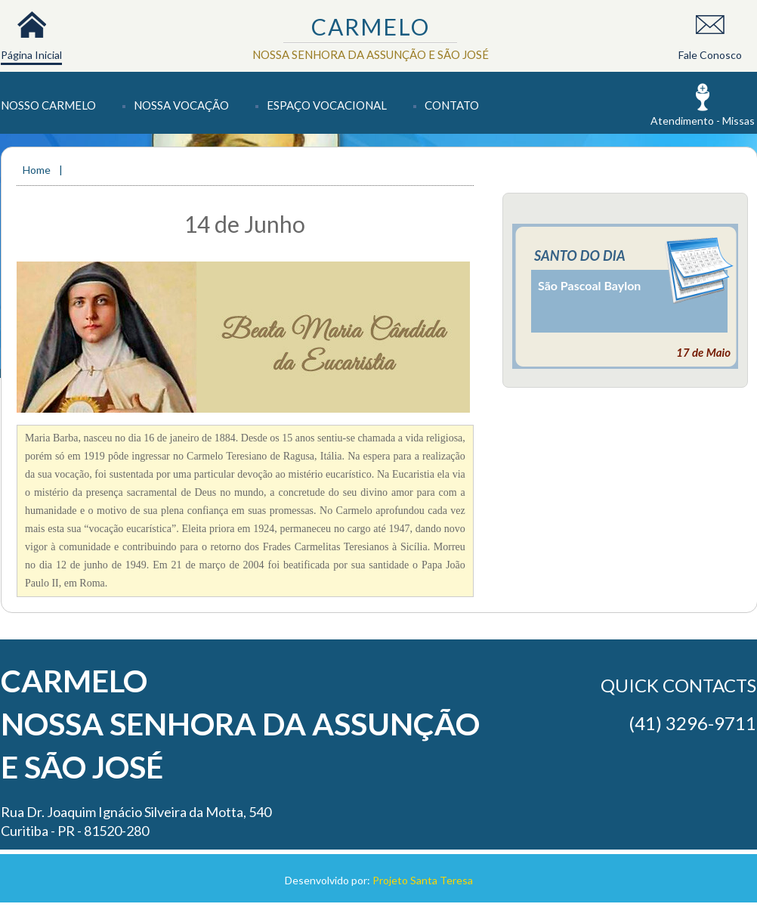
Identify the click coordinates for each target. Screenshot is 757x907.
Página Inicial (31, 54)
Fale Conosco (710, 54)
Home (38, 169)
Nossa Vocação (181, 105)
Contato (452, 105)
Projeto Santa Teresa (422, 880)
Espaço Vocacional (327, 105)
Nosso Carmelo (48, 105)
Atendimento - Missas (702, 120)
